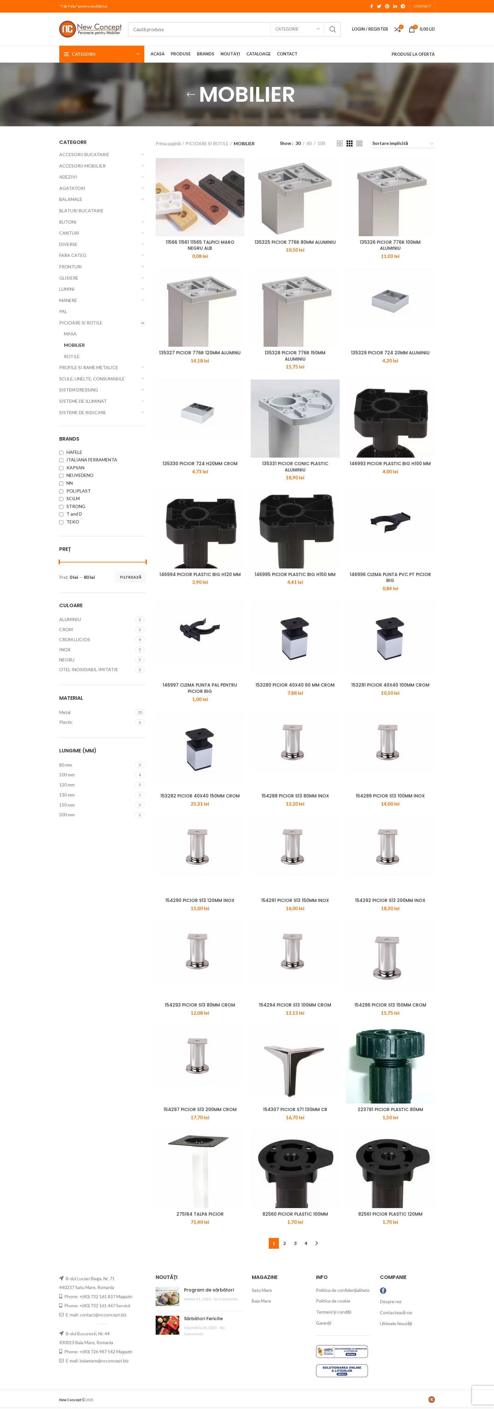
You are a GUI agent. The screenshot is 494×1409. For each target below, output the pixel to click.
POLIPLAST (75, 490)
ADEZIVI (68, 177)
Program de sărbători (209, 1290)
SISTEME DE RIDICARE (82, 412)
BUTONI (68, 222)
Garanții (323, 1323)
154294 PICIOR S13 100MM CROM (295, 1005)
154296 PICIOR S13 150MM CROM (390, 1005)
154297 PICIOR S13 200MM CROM (200, 1109)
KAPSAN (71, 467)
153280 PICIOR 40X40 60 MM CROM (295, 685)
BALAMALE (70, 199)
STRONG (72, 506)
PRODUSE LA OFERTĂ (413, 54)
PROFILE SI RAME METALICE (88, 367)
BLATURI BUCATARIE (81, 210)
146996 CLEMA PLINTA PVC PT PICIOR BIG (390, 577)
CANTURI (69, 233)
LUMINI (67, 289)
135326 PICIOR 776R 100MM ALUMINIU (390, 245)
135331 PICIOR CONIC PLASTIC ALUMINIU (295, 466)
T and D (70, 513)
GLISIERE (68, 278)
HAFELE (70, 452)
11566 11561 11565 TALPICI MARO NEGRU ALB (200, 245)
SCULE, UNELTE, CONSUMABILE (92, 378)
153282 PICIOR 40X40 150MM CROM (200, 796)
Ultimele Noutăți (396, 1323)
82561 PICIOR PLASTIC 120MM (390, 1214)
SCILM (69, 498)
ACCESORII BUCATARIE (84, 154)
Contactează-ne (396, 1312)
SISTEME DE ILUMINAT (83, 401)
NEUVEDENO (76, 475)
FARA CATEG (72, 255)
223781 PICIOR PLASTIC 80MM (390, 1109)
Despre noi (390, 1301)
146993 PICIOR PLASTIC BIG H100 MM (390, 463)
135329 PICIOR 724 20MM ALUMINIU (390, 353)
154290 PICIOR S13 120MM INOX (199, 900)
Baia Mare (261, 1300)
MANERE (68, 300)
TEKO (69, 521)
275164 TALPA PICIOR (200, 1214)
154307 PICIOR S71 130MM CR (295, 1109)
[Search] (234, 29)
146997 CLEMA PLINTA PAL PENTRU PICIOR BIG (200, 688)
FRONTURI (70, 266)
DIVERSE (68, 244)
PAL (63, 311)
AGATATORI (72, 188)
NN (66, 483)
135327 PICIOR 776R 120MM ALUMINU (200, 353)
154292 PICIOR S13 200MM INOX (390, 900)
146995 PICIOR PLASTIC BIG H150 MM (295, 574)
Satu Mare (262, 1290)
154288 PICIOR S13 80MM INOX (295, 796)
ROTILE (72, 356)
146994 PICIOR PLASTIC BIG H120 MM (200, 574)
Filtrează (130, 577)
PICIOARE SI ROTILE (80, 322)
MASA (70, 333)
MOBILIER (74, 345)
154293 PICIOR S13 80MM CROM (200, 1005)
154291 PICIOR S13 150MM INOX (295, 900)
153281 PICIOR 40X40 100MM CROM (390, 685)
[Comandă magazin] (403, 144)
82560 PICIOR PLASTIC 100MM (295, 1214)
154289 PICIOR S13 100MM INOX (390, 796)
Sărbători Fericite (203, 1318)
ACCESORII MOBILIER (82, 165)
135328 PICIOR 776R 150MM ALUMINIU (295, 356)
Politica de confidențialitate (343, 1290)
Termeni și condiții (333, 1312)
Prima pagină (168, 143)
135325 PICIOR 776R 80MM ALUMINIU (295, 242)
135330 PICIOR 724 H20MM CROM (200, 463)
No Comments (225, 1299)
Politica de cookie (333, 1300)
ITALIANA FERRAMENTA (88, 459)
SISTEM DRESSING (78, 389)
